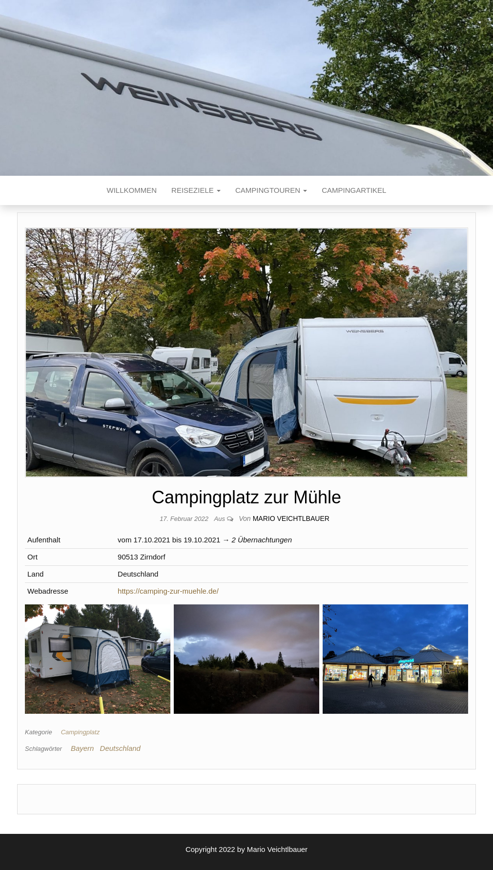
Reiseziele (196, 190)
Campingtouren (271, 190)
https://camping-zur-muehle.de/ (168, 591)
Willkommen (132, 190)
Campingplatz (80, 732)
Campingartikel (354, 190)
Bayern (82, 748)
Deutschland (120, 748)
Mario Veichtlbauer (291, 518)
